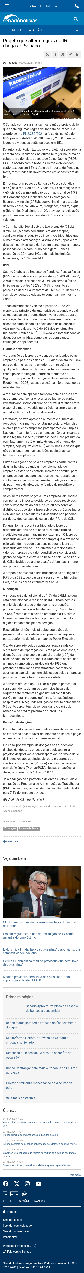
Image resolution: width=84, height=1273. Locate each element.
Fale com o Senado (17, 1251)
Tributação (10, 828)
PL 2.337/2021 (33, 134)
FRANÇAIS (39, 1201)
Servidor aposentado (16, 1231)
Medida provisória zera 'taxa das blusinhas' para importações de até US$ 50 (36, 978)
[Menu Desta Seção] (42, 30)
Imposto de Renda (28, 828)
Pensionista (10, 1237)
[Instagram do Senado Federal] (27, 1184)
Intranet (10, 1212)
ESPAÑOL (23, 1201)
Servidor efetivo (13, 1220)
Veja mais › (75, 1175)
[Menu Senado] (7, 6)
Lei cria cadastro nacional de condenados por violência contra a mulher (40, 1144)
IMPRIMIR (10, 841)
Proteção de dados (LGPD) (19, 1246)
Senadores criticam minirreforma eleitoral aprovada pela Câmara (36, 1165)
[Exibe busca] (75, 19)
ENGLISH (9, 1201)
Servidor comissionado (17, 1225)
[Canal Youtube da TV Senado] (37, 1184)
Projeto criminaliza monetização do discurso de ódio (30, 1135)
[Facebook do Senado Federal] (7, 1184)
